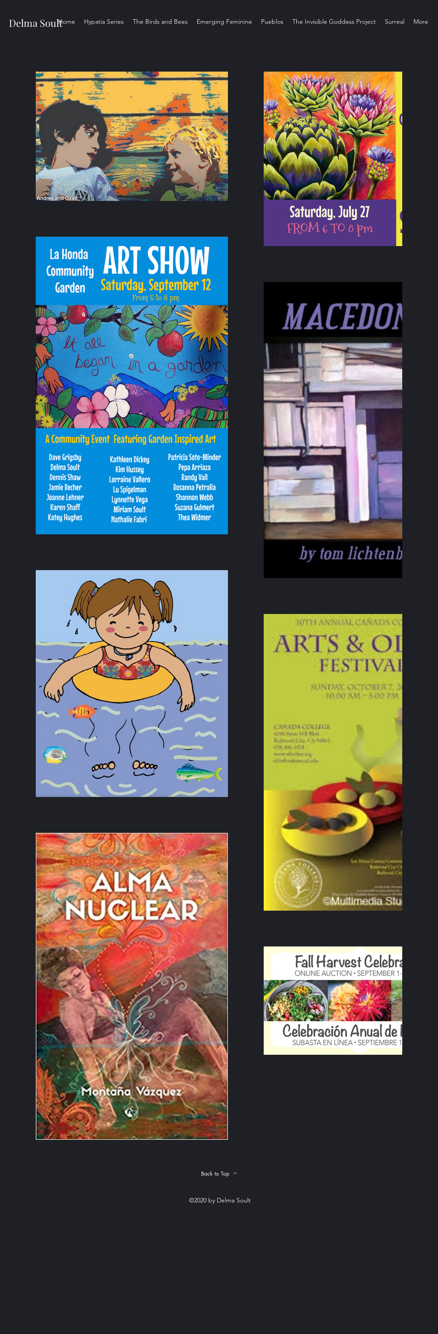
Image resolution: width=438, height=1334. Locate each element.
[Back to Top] (219, 1173)
